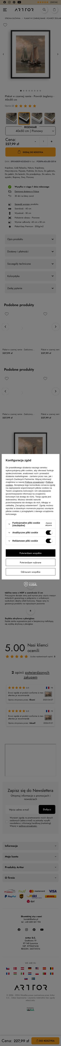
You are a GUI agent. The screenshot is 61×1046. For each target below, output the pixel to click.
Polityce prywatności (34, 482)
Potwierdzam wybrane (30, 562)
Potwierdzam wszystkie (30, 553)
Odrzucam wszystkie (30, 571)
